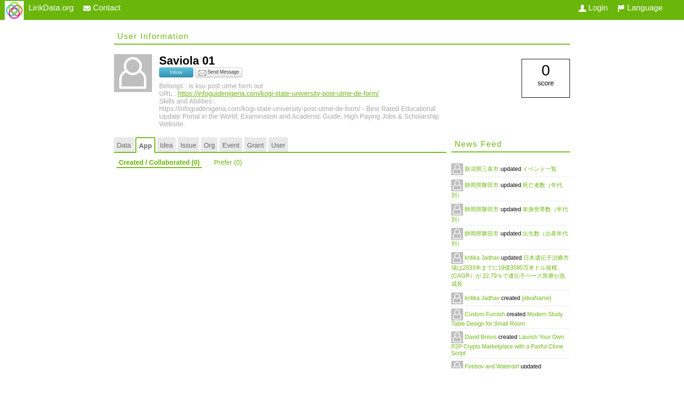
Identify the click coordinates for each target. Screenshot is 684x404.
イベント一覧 (539, 169)
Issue (188, 145)
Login (593, 7)
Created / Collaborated (159, 162)
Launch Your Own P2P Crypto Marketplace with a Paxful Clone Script (507, 345)
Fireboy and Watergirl (493, 366)
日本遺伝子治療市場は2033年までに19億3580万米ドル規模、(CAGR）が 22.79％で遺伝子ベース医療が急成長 (510, 270)
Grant (255, 145)
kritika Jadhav (483, 257)
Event (230, 145)
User (278, 145)
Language (640, 7)
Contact (102, 7)
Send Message (219, 72)
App (145, 146)
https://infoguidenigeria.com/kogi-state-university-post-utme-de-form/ (278, 93)
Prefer (228, 162)
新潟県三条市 (482, 169)
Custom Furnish (485, 314)
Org (209, 145)
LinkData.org (51, 7)
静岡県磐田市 (482, 185)
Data (124, 145)
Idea (166, 145)
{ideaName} (536, 298)
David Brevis (481, 337)
